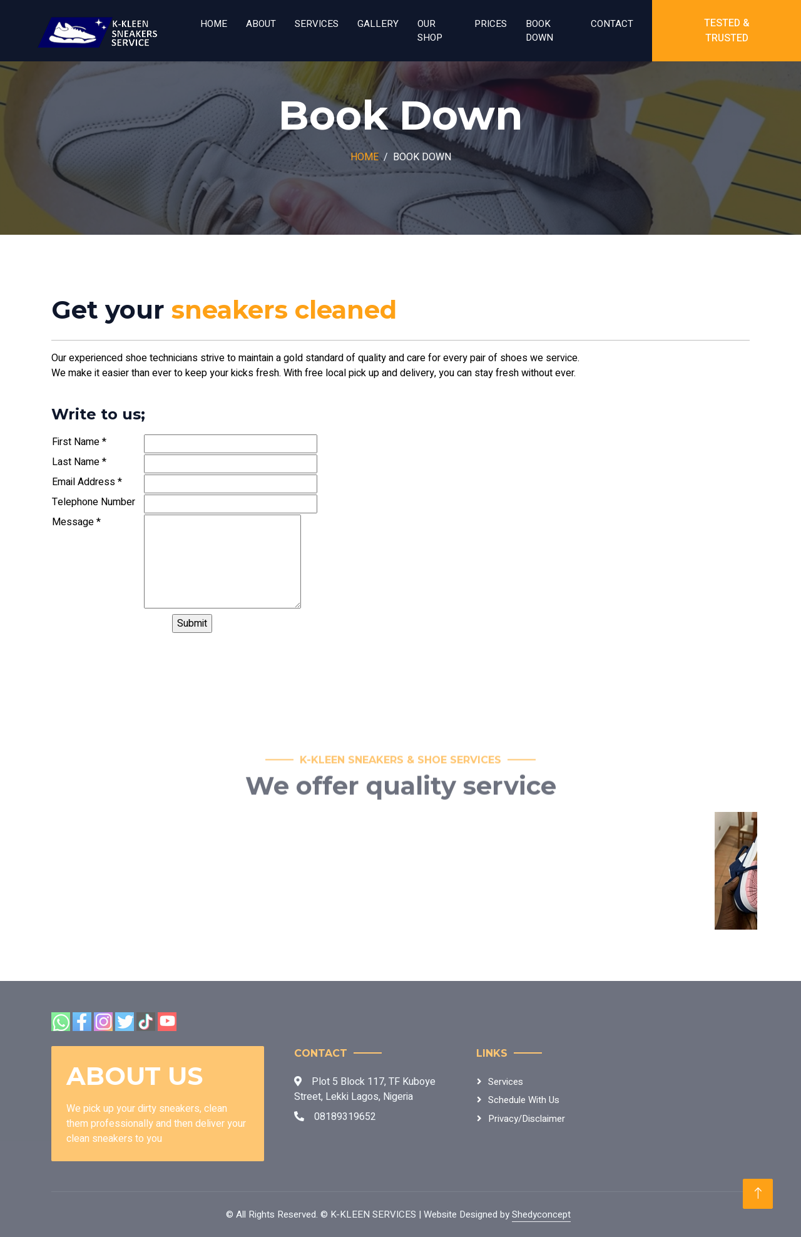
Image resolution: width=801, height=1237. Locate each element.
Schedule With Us (523, 1100)
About (261, 24)
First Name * (79, 441)
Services (317, 24)
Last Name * (79, 462)
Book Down (539, 31)
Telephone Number (93, 502)
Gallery (378, 24)
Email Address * (87, 482)
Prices (490, 24)
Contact (612, 24)
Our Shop (429, 31)
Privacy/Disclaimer (526, 1119)
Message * (76, 522)
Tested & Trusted (726, 31)
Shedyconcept (541, 1214)
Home (213, 24)
